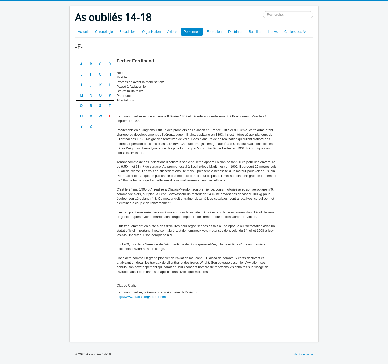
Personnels (192, 32)
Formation (214, 32)
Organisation (151, 32)
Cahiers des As (295, 32)
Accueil (83, 32)
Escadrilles (127, 32)
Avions (172, 32)
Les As (273, 32)
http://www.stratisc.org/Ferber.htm (141, 297)
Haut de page (303, 354)
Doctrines (235, 32)
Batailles (255, 32)
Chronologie (104, 32)
